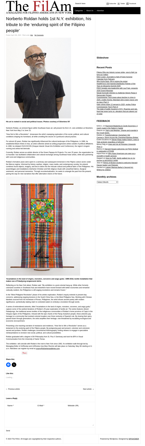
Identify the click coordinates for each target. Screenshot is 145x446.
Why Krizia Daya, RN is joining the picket (112, 81)
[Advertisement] (118, 34)
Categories (79, 11)
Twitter (122, 3)
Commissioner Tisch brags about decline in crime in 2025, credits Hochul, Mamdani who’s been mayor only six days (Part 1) (117, 99)
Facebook (132, 3)
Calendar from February (106, 79)
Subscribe (112, 3)
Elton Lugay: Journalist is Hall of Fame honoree (114, 77)
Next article (87, 389)
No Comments (39, 35)
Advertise (100, 11)
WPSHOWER (134, 439)
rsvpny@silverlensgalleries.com (48, 349)
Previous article (14, 389)
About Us (89, 11)
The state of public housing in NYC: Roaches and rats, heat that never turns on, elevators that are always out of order (117, 111)
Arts (31, 35)
